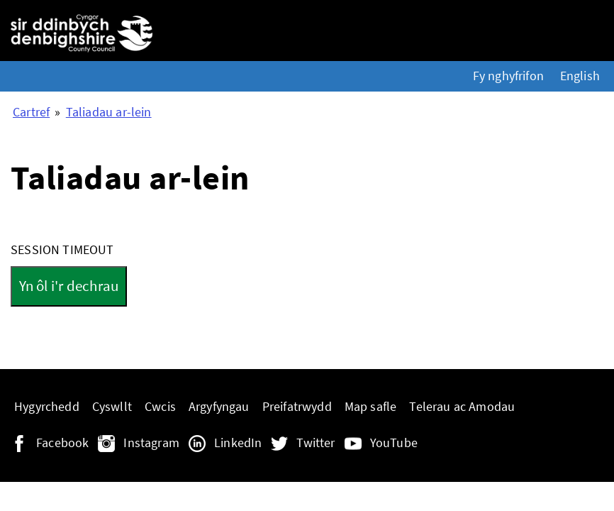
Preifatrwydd (297, 406)
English (580, 76)
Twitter (315, 443)
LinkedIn (238, 443)
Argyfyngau (219, 406)
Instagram (151, 443)
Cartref (31, 112)
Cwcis (160, 406)
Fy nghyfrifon (508, 76)
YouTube (394, 443)
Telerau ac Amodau (462, 406)
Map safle (371, 406)
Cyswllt (112, 406)
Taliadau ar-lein (109, 112)
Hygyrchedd (46, 406)
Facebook (62, 443)
